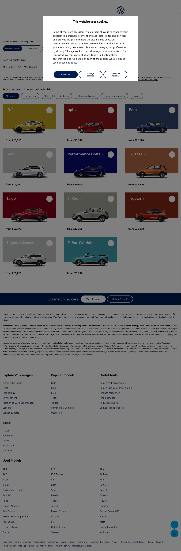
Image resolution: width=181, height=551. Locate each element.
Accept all (65, 74)
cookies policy (69, 62)
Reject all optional (115, 74)
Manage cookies (90, 74)
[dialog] (90, 275)
